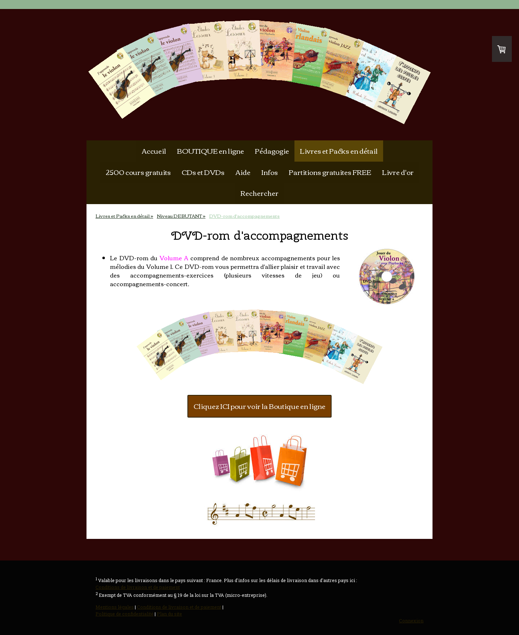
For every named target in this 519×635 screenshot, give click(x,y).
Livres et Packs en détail (339, 150)
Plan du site (169, 614)
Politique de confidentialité (125, 614)
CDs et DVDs (203, 172)
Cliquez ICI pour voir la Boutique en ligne (259, 406)
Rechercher (259, 192)
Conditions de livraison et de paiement (138, 587)
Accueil (154, 150)
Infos (269, 172)
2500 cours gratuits (138, 172)
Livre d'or (398, 172)
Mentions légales (115, 607)
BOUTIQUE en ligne (210, 150)
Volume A (174, 257)
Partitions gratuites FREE (330, 172)
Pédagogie (272, 150)
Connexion (411, 620)
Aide (242, 172)
